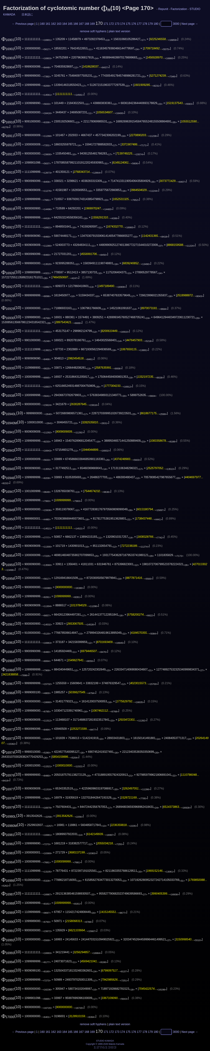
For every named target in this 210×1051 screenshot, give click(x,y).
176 (133, 23)
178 (144, 23)
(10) (11, 39)
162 (53, 23)
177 (139, 23)
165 (70, 23)
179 (150, 23)
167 (81, 23)
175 (128, 23)
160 (42, 23)
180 (156, 23)
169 (92, 23)
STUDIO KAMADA (105, 1041)
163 (59, 23)
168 (86, 23)
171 (105, 23)
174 (122, 23)
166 (75, 23)
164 (64, 23)
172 (111, 23)
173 (117, 23)
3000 (176, 23)
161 (47, 23)
